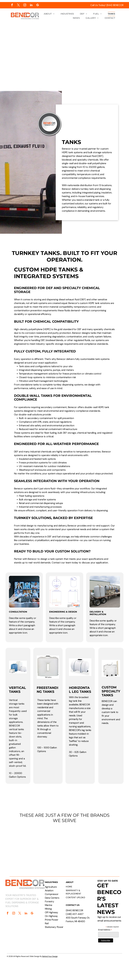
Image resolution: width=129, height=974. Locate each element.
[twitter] (18, 5)
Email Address (105, 930)
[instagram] (25, 5)
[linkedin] (31, 5)
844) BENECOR (75, 910)
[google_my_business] (37, 5)
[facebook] (12, 5)
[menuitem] (49, 14)
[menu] (123, 46)
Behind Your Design (50, 956)
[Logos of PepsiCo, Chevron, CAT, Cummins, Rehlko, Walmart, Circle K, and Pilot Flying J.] (64, 845)
